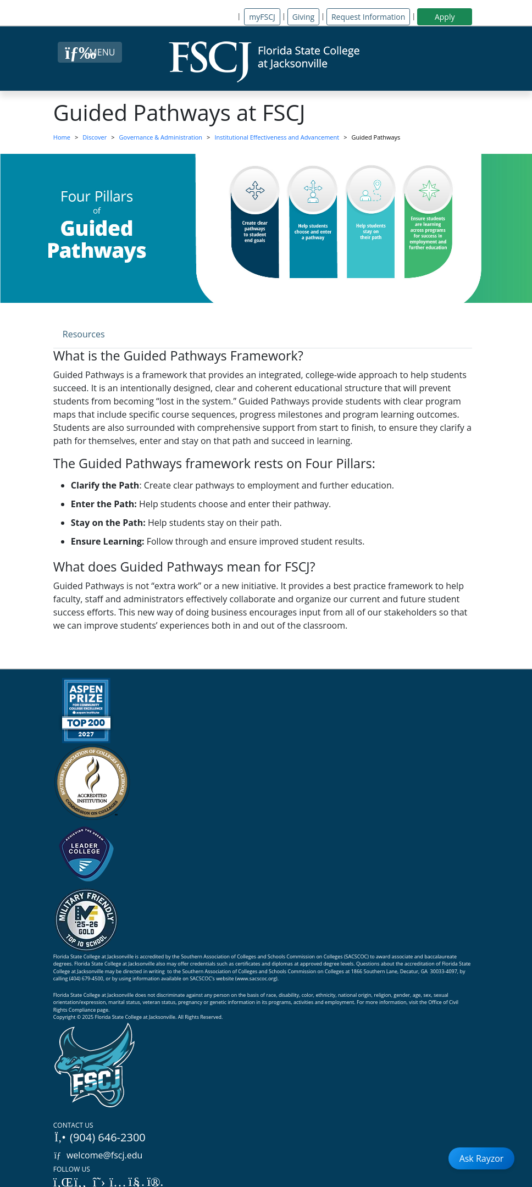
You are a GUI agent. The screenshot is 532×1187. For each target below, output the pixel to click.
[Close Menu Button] (90, 52)
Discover (94, 137)
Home (61, 137)
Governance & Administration (161, 137)
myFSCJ (262, 17)
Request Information (368, 17)
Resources (84, 334)
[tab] (83, 334)
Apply (445, 17)
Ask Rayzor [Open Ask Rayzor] (481, 1158)
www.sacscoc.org (256, 978)
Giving (303, 17)
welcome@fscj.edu (98, 1155)
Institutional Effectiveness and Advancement (276, 137)
